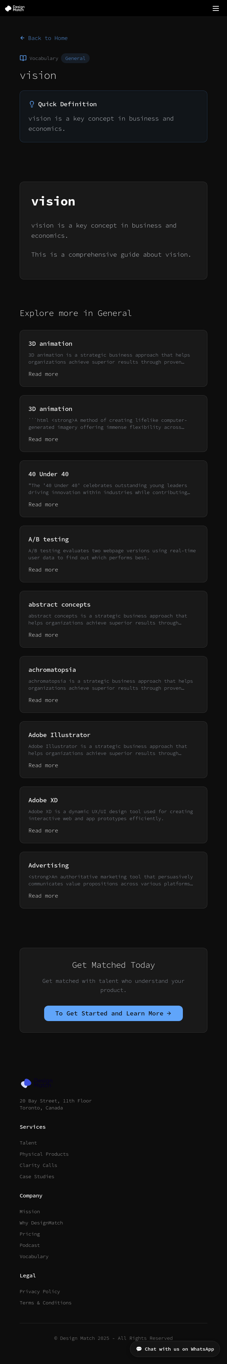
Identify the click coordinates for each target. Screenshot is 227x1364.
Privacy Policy (40, 1291)
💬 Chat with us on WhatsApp (175, 1349)
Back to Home (44, 37)
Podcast (30, 1245)
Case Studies (37, 1176)
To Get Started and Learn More (113, 1013)
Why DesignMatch (41, 1223)
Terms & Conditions (45, 1302)
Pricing (30, 1234)
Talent (28, 1143)
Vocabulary (34, 1256)
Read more (43, 373)
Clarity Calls (38, 1165)
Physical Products (44, 1154)
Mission (30, 1211)
